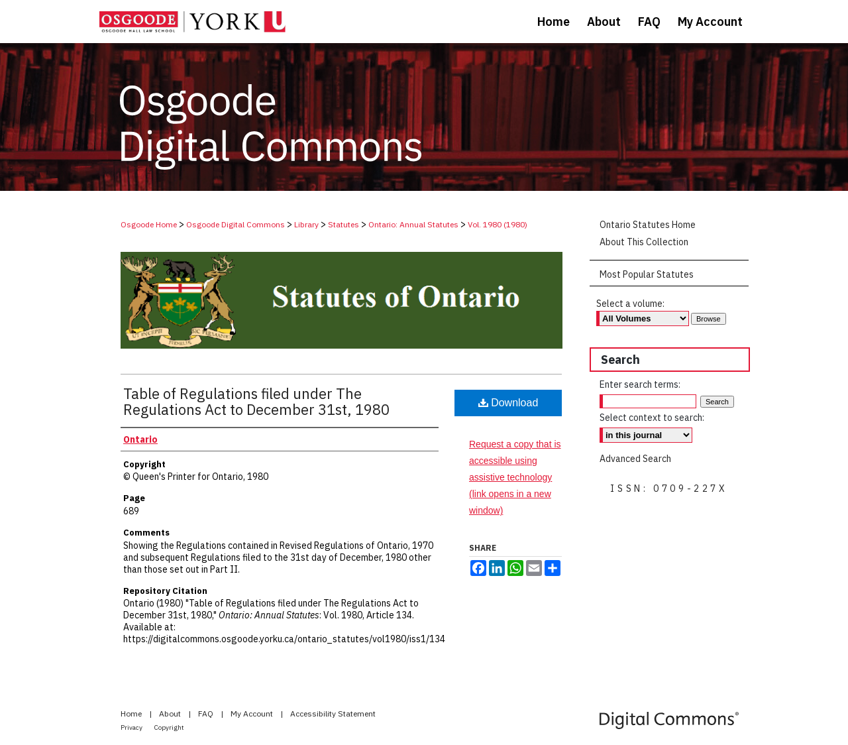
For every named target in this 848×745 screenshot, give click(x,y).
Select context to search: (652, 418)
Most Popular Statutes (647, 274)
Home (132, 713)
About (171, 713)
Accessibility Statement (333, 713)
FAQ (206, 713)
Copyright (169, 727)
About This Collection (644, 242)
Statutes (343, 224)
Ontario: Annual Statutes (413, 224)
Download (508, 402)
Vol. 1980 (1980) (497, 224)
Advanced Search (635, 459)
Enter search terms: (640, 384)
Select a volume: (630, 304)
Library (306, 224)
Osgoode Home (149, 224)
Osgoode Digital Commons (235, 224)
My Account (253, 713)
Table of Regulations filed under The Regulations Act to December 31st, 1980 (256, 401)
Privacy (132, 727)
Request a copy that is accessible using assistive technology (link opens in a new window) (515, 477)
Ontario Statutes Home (648, 225)
